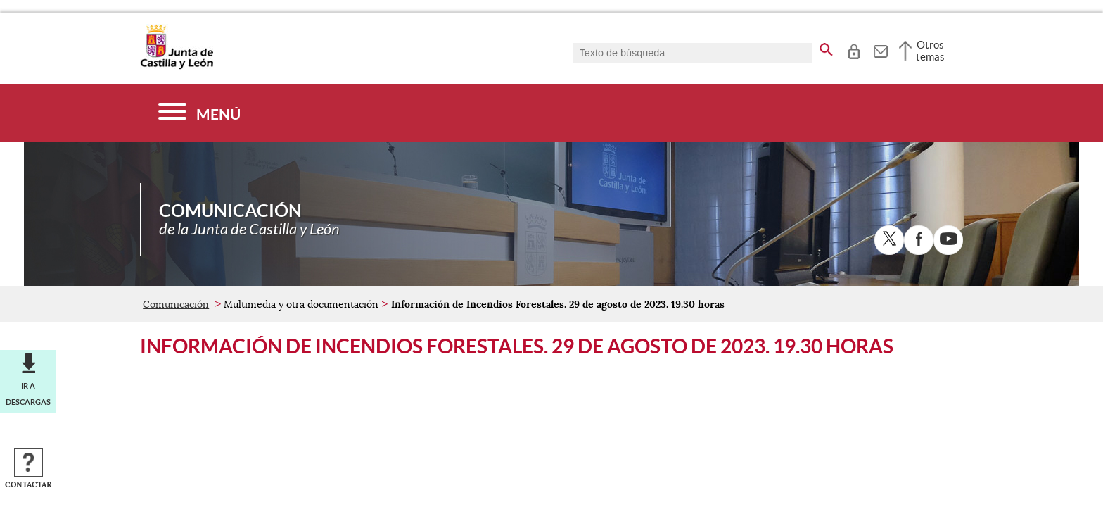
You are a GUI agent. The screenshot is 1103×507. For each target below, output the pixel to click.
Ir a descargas (28, 394)
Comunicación (176, 304)
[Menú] (199, 113)
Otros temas (930, 51)
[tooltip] (853, 49)
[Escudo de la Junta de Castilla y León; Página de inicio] (176, 66)
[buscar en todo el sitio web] (826, 47)
